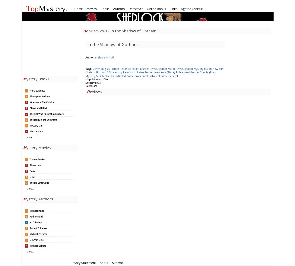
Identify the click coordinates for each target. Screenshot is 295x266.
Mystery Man (36, 125)
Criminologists (102, 68)
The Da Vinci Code (39, 182)
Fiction (115, 68)
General (173, 76)
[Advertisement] (50, 50)
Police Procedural (137, 76)
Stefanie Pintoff (104, 57)
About (104, 263)
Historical (154, 76)
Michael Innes (37, 210)
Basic (32, 171)
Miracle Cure (36, 131)
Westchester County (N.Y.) (200, 72)
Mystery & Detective (98, 76)
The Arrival (35, 165)
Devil (32, 177)
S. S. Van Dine (37, 240)
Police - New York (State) (160, 72)
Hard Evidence (37, 90)
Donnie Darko (37, 159)
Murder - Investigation (154, 68)
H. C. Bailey (36, 222)
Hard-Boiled (118, 76)
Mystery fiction (203, 68)
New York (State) (133, 72)
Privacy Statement (83, 263)
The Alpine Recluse (40, 96)
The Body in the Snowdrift (43, 119)
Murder (172, 68)
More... (30, 137)
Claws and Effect (38, 108)
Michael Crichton (38, 234)
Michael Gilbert (38, 245)
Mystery (46, 8)
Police (180, 72)
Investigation (185, 68)
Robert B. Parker (38, 228)
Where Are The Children (42, 102)
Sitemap (118, 263)
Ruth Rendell (36, 216)
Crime (164, 76)
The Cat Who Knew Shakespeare (47, 114)
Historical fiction (130, 68)
